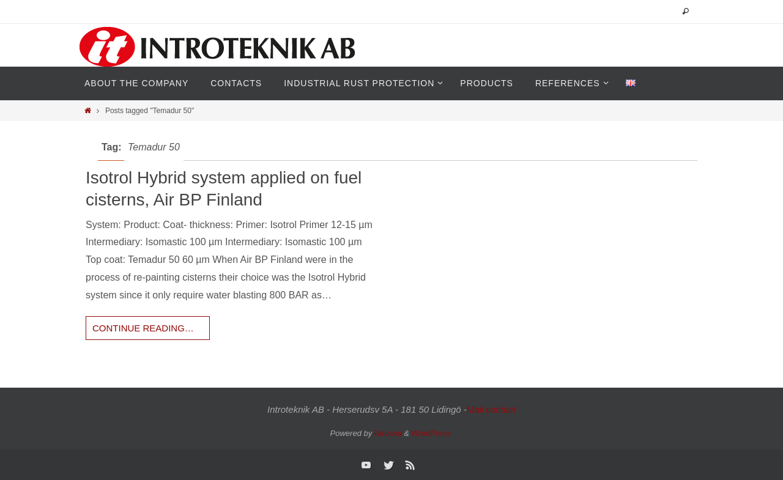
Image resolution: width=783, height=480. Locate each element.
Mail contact (491, 409)
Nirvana (388, 433)
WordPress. (432, 433)
